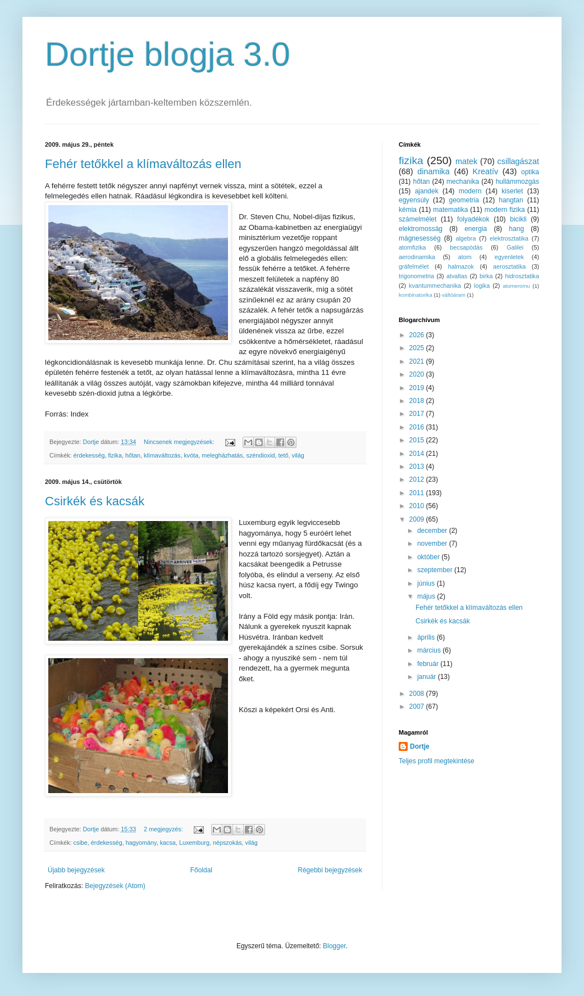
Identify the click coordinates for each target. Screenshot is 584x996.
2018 (417, 401)
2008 (417, 694)
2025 (417, 348)
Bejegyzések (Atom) (115, 886)
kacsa (168, 842)
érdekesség (89, 455)
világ (298, 455)
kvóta (191, 455)
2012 (417, 479)
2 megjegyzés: (164, 829)
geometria (463, 200)
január (427, 677)
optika (530, 172)
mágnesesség (420, 238)
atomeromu (516, 286)
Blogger (334, 946)
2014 (417, 454)
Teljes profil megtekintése (436, 761)
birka (486, 276)
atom (465, 256)
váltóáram (454, 295)
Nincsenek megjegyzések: (180, 441)
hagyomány (141, 842)
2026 (417, 335)
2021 (417, 361)
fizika (115, 455)
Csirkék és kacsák (94, 501)
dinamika (433, 171)
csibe (81, 842)
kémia (408, 210)
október (429, 557)
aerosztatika (509, 266)
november (433, 543)
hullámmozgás (517, 181)
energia (475, 229)
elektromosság (420, 229)
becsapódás (466, 247)
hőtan (132, 455)
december (433, 531)
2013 (417, 466)
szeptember (435, 570)
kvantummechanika (435, 285)
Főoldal (201, 870)
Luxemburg (194, 842)
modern (470, 191)
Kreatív (486, 171)
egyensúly (414, 200)
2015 (417, 440)
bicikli (518, 219)
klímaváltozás (162, 455)
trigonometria (416, 276)
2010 (417, 506)
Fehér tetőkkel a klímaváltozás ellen (143, 164)
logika (482, 285)
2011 (417, 493)
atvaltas (456, 276)
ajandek (427, 191)
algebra (465, 238)
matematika (450, 210)
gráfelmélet (413, 266)
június (427, 583)
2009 (417, 519)
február (428, 664)
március (429, 650)
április (427, 637)
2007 (417, 706)
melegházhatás (222, 455)
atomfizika (412, 247)
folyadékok (473, 219)
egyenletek (509, 256)
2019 (417, 388)
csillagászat (518, 161)
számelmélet (417, 219)
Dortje (420, 746)
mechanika (462, 181)
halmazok (461, 266)
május (427, 596)
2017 (417, 414)
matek (466, 161)
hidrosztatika (522, 276)
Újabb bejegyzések (76, 870)
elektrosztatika (509, 238)
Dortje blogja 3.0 (167, 54)
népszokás (227, 842)
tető (284, 455)
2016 (417, 427)
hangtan (511, 200)
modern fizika (505, 210)
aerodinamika (417, 256)
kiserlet (512, 191)
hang (516, 229)
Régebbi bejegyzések (330, 870)
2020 (417, 374)
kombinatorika (415, 295)
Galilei (515, 247)
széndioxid (261, 455)
